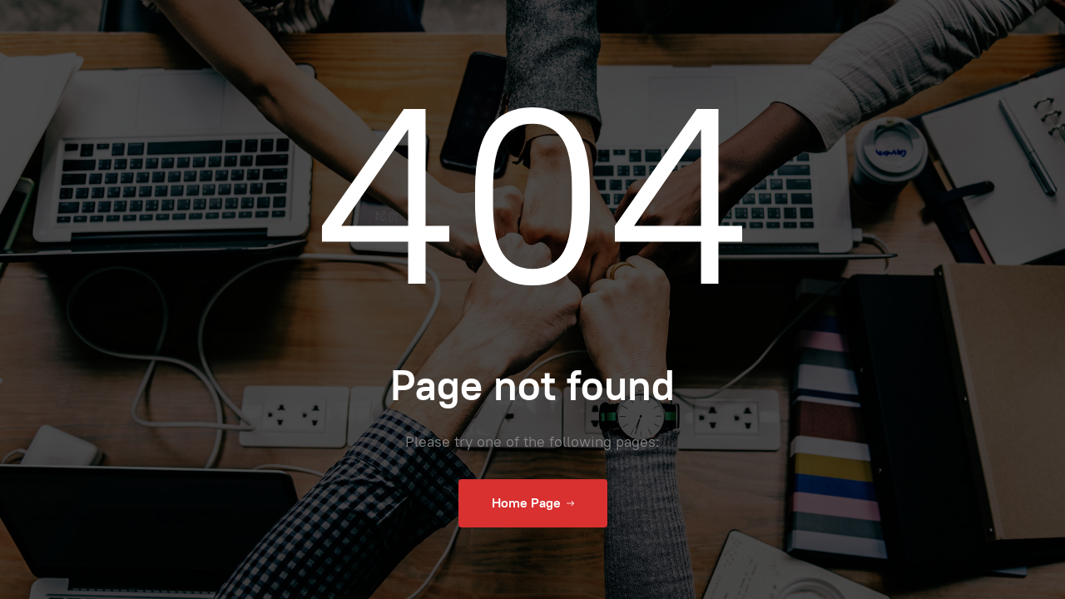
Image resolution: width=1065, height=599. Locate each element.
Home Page (533, 503)
